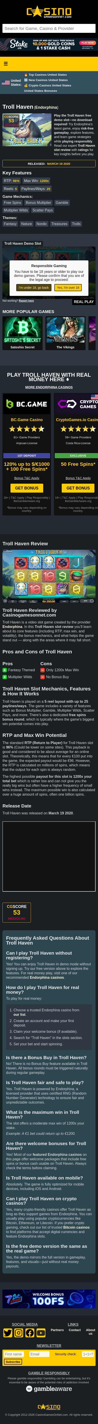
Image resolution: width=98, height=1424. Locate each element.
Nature (26, 224)
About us (90, 1331)
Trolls (76, 224)
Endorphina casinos (47, 977)
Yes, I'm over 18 (68, 287)
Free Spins (12, 203)
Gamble (62, 203)
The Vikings (66, 347)
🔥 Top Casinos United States (45, 74)
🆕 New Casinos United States (46, 80)
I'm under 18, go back (34, 287)
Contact (75, 1330)
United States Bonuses (40, 90)
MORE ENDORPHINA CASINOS (49, 387)
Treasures (59, 224)
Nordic (42, 224)
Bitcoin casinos (76, 1227)
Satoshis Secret (22, 347)
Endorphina (46, 107)
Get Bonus (27, 488)
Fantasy (10, 224)
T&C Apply (17, 497)
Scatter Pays (43, 210)
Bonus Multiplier (38, 203)
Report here (26, 300)
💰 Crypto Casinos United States (47, 85)
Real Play (84, 302)
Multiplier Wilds (16, 210)
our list (19, 1014)
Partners (57, 1330)
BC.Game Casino (27, 420)
